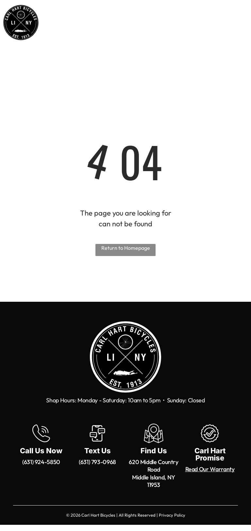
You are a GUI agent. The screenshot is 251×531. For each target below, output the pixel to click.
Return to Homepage (125, 248)
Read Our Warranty (210, 469)
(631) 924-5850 (41, 462)
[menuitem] (98, 26)
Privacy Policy (172, 515)
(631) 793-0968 (97, 462)
